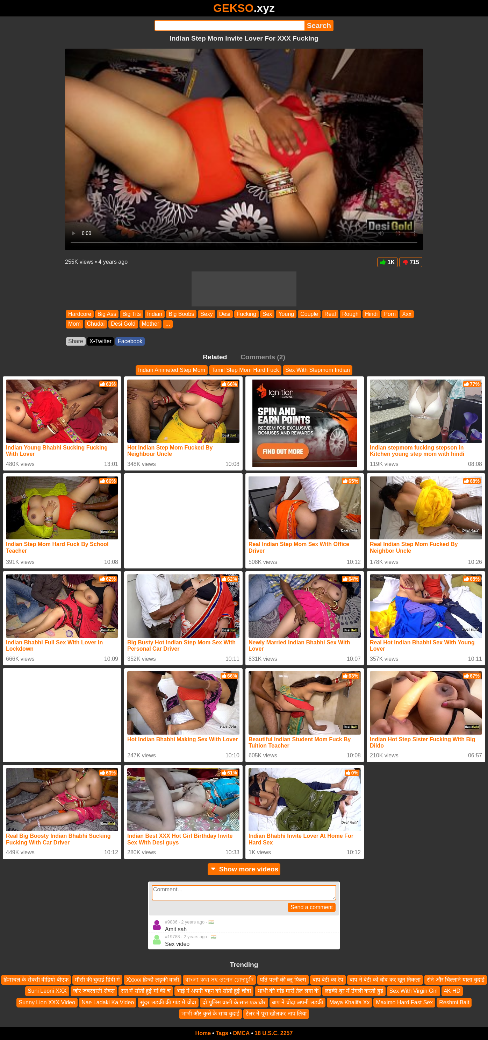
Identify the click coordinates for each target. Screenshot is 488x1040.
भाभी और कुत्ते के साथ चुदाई (210, 1014)
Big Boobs (181, 314)
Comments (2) (263, 357)
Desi (224, 314)
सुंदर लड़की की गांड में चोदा (168, 1002)
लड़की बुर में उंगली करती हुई (354, 991)
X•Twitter (100, 341)
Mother (150, 324)
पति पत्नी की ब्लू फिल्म (283, 980)
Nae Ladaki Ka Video (107, 1002)
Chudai (96, 324)
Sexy (206, 314)
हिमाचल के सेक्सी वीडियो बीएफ (36, 980)
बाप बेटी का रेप (328, 980)
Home (203, 1033)
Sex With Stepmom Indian (317, 370)
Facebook (130, 341)
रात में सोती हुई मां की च (146, 991)
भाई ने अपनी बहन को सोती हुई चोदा (214, 991)
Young (286, 314)
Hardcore (79, 314)
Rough (350, 314)
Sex (267, 314)
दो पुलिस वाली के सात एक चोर (234, 1002)
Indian (155, 314)
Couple (309, 314)
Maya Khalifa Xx (349, 1002)
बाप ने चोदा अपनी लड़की (297, 1002)
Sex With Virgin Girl (413, 991)
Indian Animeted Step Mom (171, 370)
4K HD (452, 991)
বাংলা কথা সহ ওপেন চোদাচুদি (219, 980)
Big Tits (131, 314)
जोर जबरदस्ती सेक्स (94, 991)
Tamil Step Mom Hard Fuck (245, 370)
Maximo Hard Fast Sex (404, 1002)
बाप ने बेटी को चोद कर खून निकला (385, 980)
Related (215, 357)
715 (410, 262)
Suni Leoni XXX (47, 991)
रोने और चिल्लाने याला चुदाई (456, 980)
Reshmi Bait (454, 1002)
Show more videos (244, 869)
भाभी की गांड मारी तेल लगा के (288, 991)
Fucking (246, 314)
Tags (222, 1033)
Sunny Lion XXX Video (47, 1002)
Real (330, 314)
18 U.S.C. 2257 (273, 1033)
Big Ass (107, 314)
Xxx (406, 314)
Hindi (371, 314)
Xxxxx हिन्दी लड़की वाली (152, 980)
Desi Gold (123, 324)
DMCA (241, 1033)
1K (387, 262)
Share (75, 341)
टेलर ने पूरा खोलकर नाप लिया (276, 1014)
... (167, 324)
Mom (74, 324)
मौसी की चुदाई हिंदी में (97, 980)
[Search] (229, 25)
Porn (390, 314)
